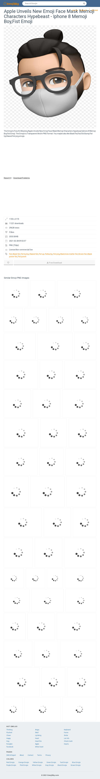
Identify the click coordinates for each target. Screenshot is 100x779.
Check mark (68, 741)
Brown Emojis (76, 765)
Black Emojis (62, 765)
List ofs (66, 738)
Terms (39, 755)
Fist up (41, 254)
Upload (95, 10)
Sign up (83, 10)
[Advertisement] (50, 157)
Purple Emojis (11, 765)
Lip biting (38, 735)
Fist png (56, 254)
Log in (74, 10)
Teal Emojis (64, 762)
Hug (7, 741)
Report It (7, 178)
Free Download (54, 263)
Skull (36, 732)
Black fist (16, 254)
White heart (39, 747)
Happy (8, 738)
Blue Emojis (76, 762)
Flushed (9, 732)
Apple (37, 744)
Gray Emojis (49, 765)
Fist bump (25, 254)
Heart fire (38, 741)
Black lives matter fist (69, 254)
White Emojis (36, 765)
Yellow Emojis (38, 762)
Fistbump (49, 254)
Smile (66, 735)
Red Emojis (10, 762)
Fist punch (22, 257)
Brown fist (83, 254)
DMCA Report (11, 755)
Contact (30, 755)
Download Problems (21, 178)
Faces (66, 732)
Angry (37, 730)
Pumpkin (9, 744)
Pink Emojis (24, 765)
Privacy (48, 755)
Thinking (9, 730)
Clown (8, 735)
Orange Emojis (23, 762)
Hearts (66, 744)
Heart (37, 738)
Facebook (9, 747)
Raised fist (34, 254)
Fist (10, 254)
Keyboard (67, 730)
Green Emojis (51, 762)
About (22, 755)
